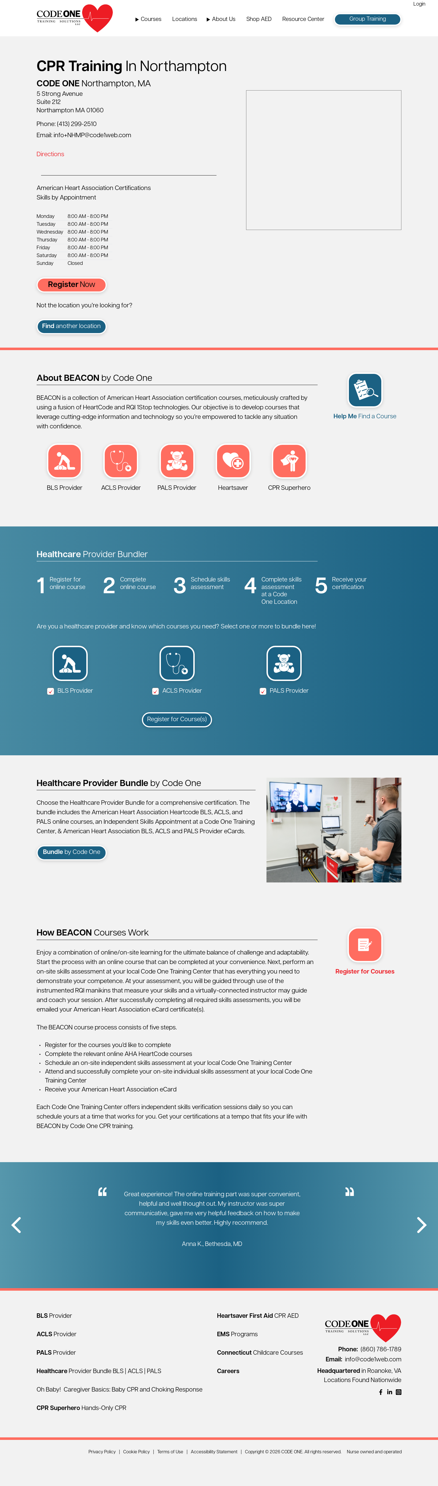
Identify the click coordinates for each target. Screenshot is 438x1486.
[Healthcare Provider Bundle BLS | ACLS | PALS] (99, 1393)
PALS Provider (284, 713)
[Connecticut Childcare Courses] (260, 1374)
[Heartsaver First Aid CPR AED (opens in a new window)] (233, 473)
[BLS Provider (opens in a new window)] (65, 473)
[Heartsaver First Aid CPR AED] (258, 1338)
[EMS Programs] (237, 1356)
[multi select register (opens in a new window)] (364, 978)
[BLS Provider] (54, 1338)
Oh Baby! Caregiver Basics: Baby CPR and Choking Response (120, 1411)
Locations (184, 19)
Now (71, 285)
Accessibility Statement (214, 1473)
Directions (50, 154)
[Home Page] (75, 18)
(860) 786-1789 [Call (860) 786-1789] (369, 1371)
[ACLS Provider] (57, 1356)
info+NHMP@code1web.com (92, 135)
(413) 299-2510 (77, 124)
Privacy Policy (102, 1473)
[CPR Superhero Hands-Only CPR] (81, 1430)
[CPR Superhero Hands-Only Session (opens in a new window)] (289, 473)
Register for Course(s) (177, 741)
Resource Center (303, 19)
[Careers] (228, 1393)
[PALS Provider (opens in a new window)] (177, 473)
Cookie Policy (136, 1473)
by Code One (71, 874)
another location (71, 326)
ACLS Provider (177, 713)
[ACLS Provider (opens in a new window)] (121, 473)
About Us (223, 19)
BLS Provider (70, 713)
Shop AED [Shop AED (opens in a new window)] (259, 19)
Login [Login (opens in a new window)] (419, 4)
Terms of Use (170, 1473)
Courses (151, 19)
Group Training (367, 19)
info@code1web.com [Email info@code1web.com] (363, 1381)
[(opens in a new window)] (381, 1413)
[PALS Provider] (56, 1374)
